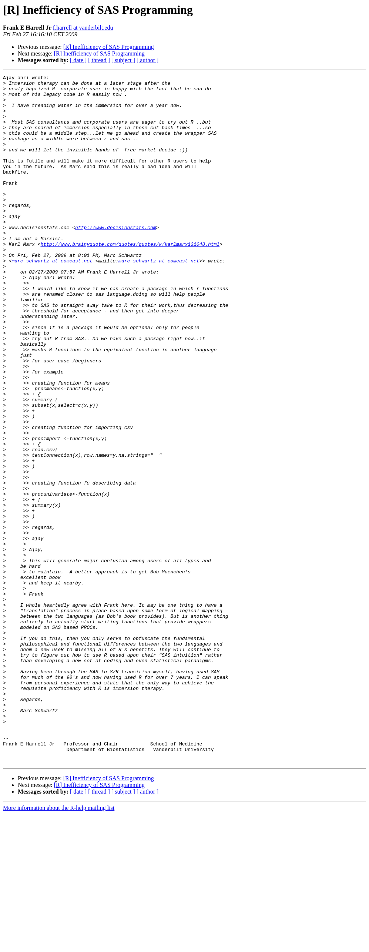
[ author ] (148, 60)
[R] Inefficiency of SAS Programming (108, 47)
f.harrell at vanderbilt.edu (83, 27)
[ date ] (78, 60)
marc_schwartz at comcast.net (51, 298)
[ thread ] (99, 60)
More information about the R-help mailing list (58, 945)
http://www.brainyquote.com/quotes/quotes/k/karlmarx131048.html (129, 278)
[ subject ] (123, 60)
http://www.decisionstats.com (115, 258)
